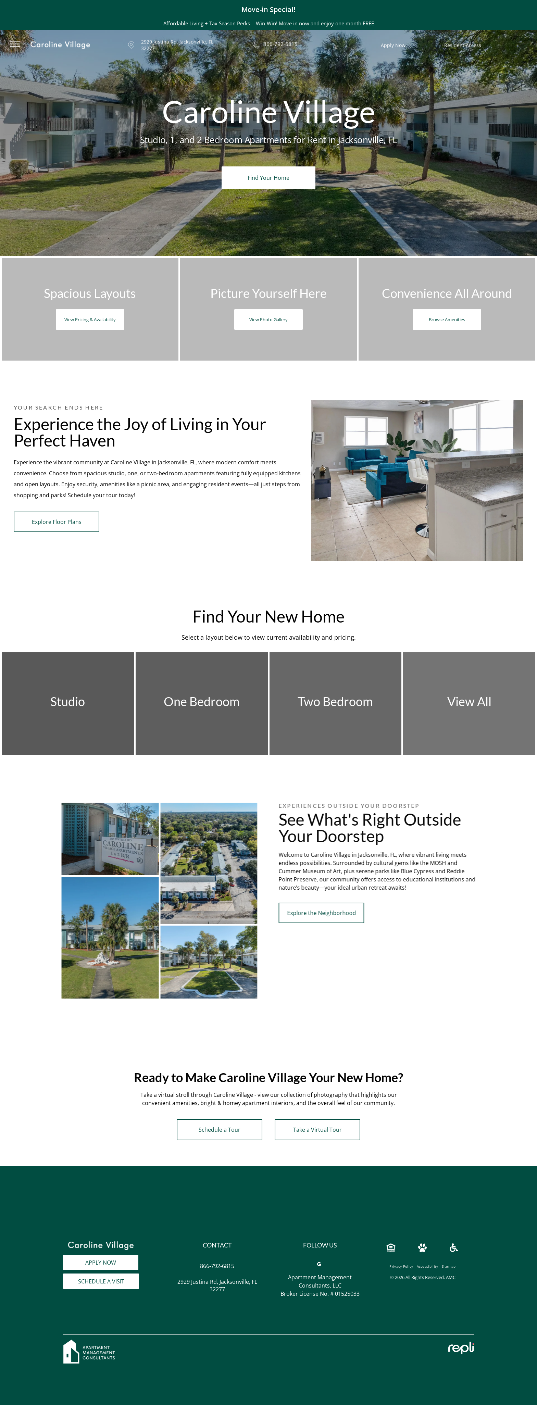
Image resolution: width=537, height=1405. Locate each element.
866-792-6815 (280, 37)
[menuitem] (401, 1257)
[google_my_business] (319, 1255)
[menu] (15, 37)
